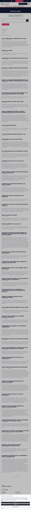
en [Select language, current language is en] (2, 508)
